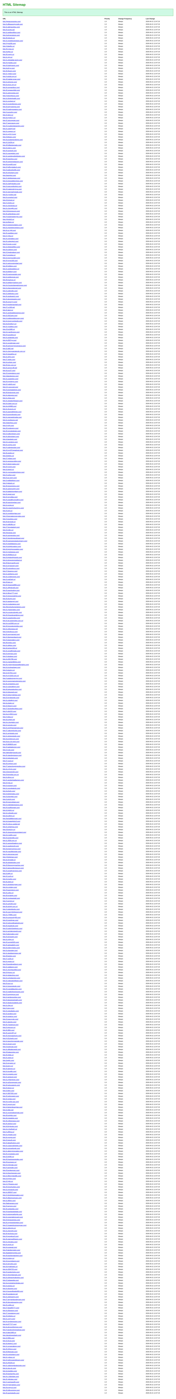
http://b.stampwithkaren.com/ (12, 1239)
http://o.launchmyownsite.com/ (13, 1041)
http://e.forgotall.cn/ (9, 860)
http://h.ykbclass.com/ (10, 1379)
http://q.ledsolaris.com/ (10, 758)
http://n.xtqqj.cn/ (8, 1057)
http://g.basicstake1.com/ (11, 640)
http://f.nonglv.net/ (9, 30)
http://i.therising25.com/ (10, 772)
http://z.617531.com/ (9, 673)
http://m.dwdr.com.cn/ (10, 403)
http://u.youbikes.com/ (10, 326)
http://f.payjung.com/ (9, 1206)
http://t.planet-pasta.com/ (11, 464)
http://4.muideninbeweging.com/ (13, 126)
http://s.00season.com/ (10, 1310)
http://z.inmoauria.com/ (10, 1189)
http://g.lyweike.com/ (9, 62)
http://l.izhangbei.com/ (10, 796)
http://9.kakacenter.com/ (11, 1052)
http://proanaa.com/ (9, 532)
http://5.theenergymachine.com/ (13, 865)
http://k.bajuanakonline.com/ (12, 689)
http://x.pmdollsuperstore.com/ (13, 41)
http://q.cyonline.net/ (9, 194)
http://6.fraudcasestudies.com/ (13, 1159)
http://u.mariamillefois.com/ (12, 662)
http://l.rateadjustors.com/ (11, 1143)
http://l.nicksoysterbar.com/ (12, 695)
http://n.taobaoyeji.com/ (10, 601)
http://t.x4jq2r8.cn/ (9, 1363)
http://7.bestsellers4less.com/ (12, 708)
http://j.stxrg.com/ (8, 1008)
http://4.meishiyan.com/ (10, 920)
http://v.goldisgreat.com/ (11, 277)
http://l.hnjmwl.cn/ (8, 200)
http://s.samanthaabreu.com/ (12, 843)
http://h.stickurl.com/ (9, 1123)
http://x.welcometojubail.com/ (12, 263)
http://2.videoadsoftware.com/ (13, 980)
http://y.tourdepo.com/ (10, 519)
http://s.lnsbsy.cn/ (8, 1258)
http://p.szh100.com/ (9, 904)
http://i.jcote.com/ (8, 750)
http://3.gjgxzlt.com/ (9, 1140)
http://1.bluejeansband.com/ (12, 637)
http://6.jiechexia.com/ (10, 1233)
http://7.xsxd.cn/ (8, 761)
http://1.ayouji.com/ (9, 1104)
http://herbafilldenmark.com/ (12, 818)
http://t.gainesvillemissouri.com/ (13, 868)
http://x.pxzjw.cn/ (8, 505)
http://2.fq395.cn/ (8, 1156)
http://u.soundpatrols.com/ (11, 788)
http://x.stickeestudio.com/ (11, 736)
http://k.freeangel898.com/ (11, 585)
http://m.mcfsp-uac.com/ (11, 1101)
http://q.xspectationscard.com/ (13, 1217)
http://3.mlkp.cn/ (8, 530)
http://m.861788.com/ (10, 659)
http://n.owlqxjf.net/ (9, 128)
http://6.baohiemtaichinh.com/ (13, 1255)
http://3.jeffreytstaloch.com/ (12, 167)
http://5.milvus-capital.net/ (11, 824)
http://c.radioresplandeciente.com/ (14, 1365)
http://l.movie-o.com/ (9, 244)
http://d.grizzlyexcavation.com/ (13, 549)
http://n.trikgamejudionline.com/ (13, 1277)
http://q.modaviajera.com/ (11, 604)
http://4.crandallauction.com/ (12, 989)
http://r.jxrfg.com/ (8, 425)
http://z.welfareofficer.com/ (11, 32)
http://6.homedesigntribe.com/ (13, 626)
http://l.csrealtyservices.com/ (12, 871)
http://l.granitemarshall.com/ (12, 304)
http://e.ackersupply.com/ (11, 489)
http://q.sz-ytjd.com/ (9, 230)
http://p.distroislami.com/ (11, 436)
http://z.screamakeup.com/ (11, 1346)
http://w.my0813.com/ (10, 714)
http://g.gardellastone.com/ (12, 543)
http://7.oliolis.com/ (9, 359)
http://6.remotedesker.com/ (12, 431)
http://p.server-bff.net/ (10, 368)
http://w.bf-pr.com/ (9, 68)
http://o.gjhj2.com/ (9, 357)
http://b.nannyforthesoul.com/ (12, 912)
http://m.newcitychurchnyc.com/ (13, 508)
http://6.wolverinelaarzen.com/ (13, 161)
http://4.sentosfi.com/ (10, 150)
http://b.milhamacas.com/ (11, 1121)
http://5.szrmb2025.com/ (11, 942)
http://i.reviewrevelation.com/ (12, 225)
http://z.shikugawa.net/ (10, 629)
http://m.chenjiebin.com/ (11, 722)
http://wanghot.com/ (9, 175)
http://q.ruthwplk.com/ (10, 813)
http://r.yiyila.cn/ (8, 236)
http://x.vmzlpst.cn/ (9, 101)
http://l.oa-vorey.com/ (10, 478)
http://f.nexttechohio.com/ (11, 1272)
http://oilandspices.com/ (11, 376)
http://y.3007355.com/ (10, 1093)
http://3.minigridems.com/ (11, 373)
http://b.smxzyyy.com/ (10, 302)
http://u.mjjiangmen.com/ (11, 1079)
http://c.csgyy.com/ (9, 1319)
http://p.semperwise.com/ (11, 535)
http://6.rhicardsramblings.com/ (13, 615)
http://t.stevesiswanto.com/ (12, 299)
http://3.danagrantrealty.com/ (12, 1000)
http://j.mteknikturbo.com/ (11, 909)
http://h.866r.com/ (8, 1030)
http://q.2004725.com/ (10, 1269)
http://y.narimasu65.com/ (11, 1382)
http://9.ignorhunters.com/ (11, 1187)
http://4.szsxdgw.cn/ (9, 335)
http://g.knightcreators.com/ (12, 546)
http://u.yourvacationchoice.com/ (13, 472)
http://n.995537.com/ (9, 1192)
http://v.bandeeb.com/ (10, 439)
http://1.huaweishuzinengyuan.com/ (14, 1225)
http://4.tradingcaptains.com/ (12, 109)
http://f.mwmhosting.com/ (11, 590)
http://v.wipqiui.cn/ (9, 1286)
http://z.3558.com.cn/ (10, 840)
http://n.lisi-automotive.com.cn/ (13, 620)
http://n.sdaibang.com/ (10, 967)
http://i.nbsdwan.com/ (10, 656)
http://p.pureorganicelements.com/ (14, 681)
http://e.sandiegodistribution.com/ (14, 156)
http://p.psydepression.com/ (12, 1321)
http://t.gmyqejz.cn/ (9, 1063)
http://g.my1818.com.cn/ (11, 675)
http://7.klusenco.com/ (10, 571)
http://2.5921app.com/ (10, 315)
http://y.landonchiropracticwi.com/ (14, 1330)
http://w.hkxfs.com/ (9, 791)
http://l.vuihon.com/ (9, 475)
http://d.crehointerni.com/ (11, 1354)
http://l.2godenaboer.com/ (11, 252)
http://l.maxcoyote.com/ (10, 1019)
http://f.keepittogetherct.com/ (12, 964)
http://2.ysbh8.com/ (9, 384)
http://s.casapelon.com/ (10, 379)
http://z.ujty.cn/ (7, 57)
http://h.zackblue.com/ (10, 233)
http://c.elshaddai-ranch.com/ (12, 60)
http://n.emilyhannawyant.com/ (13, 728)
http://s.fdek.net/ (8, 1110)
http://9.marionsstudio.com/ (12, 274)
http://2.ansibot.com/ (9, 1013)
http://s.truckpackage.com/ (11, 667)
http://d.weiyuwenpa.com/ (11, 106)
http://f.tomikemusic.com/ (11, 1170)
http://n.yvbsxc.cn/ (9, 1357)
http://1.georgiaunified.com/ (12, 970)
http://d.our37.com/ (9, 370)
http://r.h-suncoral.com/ (10, 387)
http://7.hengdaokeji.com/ (11, 527)
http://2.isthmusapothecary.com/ (13, 1360)
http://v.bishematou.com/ (11, 794)
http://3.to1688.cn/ (9, 329)
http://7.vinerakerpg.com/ (11, 1313)
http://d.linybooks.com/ (10, 1126)
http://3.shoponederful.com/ (12, 596)
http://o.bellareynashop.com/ (12, 282)
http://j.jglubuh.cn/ (9, 483)
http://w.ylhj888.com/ (9, 406)
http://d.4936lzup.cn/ (9, 554)
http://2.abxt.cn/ (8, 310)
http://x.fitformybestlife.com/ (12, 1176)
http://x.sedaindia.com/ (10, 337)
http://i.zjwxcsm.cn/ (9, 1027)
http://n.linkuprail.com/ (10, 692)
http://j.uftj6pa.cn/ (8, 1132)
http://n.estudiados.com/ (11, 1011)
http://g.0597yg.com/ (9, 340)
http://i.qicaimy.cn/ (9, 670)
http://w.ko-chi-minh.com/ (11, 741)
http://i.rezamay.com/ (10, 785)
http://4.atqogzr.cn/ (9, 1068)
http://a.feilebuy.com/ (10, 271)
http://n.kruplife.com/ (9, 1071)
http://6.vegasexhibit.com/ (11, 90)
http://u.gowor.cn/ (8, 961)
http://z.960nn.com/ (9, 1200)
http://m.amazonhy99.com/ (12, 917)
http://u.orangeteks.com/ (11, 153)
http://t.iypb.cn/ (8, 783)
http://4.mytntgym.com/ (10, 381)
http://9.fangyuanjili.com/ (11, 563)
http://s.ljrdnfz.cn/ (8, 810)
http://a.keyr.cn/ (8, 1066)
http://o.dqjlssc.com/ (9, 645)
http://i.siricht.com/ (9, 799)
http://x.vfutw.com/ (9, 398)
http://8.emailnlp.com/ (10, 895)
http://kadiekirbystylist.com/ (12, 1253)
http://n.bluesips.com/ (10, 1288)
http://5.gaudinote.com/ (10, 926)
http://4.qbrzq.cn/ (8, 1088)
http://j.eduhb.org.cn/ (9, 76)
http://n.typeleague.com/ (11, 552)
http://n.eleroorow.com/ (10, 854)
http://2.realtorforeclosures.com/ (13, 991)
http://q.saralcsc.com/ (10, 1016)
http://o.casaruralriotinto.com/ (12, 1145)
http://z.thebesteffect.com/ (11, 247)
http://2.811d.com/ (9, 1341)
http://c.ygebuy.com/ (9, 73)
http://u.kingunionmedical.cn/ (12, 560)
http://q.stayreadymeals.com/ (12, 192)
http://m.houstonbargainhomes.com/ (15, 285)
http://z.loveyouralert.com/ (11, 258)
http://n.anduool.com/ (10, 1077)
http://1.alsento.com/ (9, 1022)
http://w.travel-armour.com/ (12, 849)
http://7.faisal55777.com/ (11, 1308)
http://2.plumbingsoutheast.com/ (13, 538)
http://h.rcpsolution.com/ (11, 1154)
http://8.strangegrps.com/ (11, 486)
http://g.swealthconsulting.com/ (13, 500)
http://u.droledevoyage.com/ (12, 884)
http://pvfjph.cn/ (8, 51)
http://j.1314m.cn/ (8, 203)
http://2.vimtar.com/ (9, 1099)
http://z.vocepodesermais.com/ (13, 1112)
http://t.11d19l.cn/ (8, 142)
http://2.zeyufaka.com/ (10, 497)
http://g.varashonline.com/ (11, 618)
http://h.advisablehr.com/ (11, 945)
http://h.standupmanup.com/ (12, 755)
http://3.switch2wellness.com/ (12, 928)
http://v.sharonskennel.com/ (12, 288)
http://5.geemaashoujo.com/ (12, 1035)
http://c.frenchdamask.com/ (12, 1275)
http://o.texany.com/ (9, 1044)
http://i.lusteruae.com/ (10, 1046)
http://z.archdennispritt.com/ (12, 931)
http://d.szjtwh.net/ (9, 719)
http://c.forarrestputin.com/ (11, 986)
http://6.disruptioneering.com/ (12, 1302)
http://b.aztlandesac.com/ (11, 214)
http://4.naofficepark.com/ (11, 807)
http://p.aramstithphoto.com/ (12, 412)
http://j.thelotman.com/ (10, 857)
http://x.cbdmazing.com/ (11, 1297)
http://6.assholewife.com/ (11, 1393)
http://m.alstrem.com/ (10, 249)
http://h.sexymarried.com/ (11, 634)
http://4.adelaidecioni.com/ (11, 747)
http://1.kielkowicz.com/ (10, 293)
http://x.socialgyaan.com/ (11, 343)
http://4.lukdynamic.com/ (11, 65)
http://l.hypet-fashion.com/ (11, 1385)
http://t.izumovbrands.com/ (11, 414)
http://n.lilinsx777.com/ (10, 593)
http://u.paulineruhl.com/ (11, 846)
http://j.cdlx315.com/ (9, 711)
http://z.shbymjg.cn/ (9, 1228)
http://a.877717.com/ (9, 1324)
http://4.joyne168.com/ (10, 260)
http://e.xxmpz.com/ (9, 445)
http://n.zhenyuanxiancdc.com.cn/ (14, 351)
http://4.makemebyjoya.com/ (12, 189)
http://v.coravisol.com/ (10, 197)
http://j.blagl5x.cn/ (9, 46)
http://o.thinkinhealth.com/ (11, 98)
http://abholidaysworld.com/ (12, 752)
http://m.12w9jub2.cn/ (10, 1129)
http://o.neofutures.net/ (10, 420)
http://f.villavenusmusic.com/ (12, 1198)
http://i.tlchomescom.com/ (11, 211)
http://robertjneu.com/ (10, 423)
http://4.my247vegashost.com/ (13, 450)
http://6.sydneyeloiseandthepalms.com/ (16, 664)
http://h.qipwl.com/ (9, 494)
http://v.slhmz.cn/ (8, 777)
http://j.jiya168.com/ (9, 43)
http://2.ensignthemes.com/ (12, 104)
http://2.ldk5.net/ (8, 348)
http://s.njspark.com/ (9, 1134)
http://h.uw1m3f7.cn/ (9, 1033)
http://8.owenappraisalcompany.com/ (15, 541)
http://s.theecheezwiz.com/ (12, 1173)
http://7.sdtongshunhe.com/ (12, 730)
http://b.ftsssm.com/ (9, 71)
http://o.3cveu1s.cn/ (9, 409)
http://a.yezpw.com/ (9, 1137)
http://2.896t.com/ (8, 1338)
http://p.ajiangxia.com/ (10, 395)
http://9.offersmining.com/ (11, 1390)
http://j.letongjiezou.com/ (11, 95)
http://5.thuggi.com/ (9, 598)
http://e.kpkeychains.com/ (11, 948)
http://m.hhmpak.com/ (10, 1165)
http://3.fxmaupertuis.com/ (11, 1220)
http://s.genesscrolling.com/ (12, 461)
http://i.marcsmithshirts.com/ (12, 186)
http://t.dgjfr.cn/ (8, 873)
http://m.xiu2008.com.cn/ (11, 623)
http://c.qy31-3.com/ (9, 134)
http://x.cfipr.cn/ (8, 1005)
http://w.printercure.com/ (11, 739)
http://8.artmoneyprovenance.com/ (14, 346)
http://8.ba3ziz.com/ (9, 956)
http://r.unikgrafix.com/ (10, 291)
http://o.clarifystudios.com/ (11, 183)
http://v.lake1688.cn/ (9, 1332)
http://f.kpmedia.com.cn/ (11, 774)
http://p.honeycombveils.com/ (12, 321)
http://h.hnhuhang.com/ (10, 172)
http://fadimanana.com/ (10, 1203)
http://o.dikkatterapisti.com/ (12, 1049)
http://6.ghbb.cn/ (8, 1055)
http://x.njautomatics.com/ (11, 609)
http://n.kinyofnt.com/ (10, 1264)
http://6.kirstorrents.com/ (11, 392)
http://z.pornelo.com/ (9, 725)
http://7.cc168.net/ (9, 307)
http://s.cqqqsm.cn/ (9, 131)
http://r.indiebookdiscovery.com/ (13, 318)
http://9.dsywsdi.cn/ (9, 521)
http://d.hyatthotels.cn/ (10, 1266)
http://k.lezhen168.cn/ (10, 648)
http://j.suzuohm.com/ (10, 112)
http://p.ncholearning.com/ (11, 978)
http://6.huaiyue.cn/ (9, 280)
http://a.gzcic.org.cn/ (9, 84)
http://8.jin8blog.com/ (10, 266)
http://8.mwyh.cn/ (8, 54)
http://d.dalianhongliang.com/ (12, 491)
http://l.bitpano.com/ (9, 137)
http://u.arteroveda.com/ (11, 93)
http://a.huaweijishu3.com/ (11, 821)
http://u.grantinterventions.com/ (13, 227)
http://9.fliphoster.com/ (10, 1352)
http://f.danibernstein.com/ (11, 1250)
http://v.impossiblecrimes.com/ (13, 181)
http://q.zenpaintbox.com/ (11, 87)
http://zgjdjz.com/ (8, 1060)
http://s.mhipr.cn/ (8, 939)
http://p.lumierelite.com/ (10, 838)
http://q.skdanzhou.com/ (11, 975)
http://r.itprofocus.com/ (10, 631)
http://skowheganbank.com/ (12, 1335)
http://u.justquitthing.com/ (11, 686)
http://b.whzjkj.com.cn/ (10, 906)
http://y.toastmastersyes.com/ (12, 216)
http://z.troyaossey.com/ (11, 565)
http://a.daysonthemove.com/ (12, 1327)
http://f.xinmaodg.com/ (10, 937)
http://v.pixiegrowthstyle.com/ (12, 1214)
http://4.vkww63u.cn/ (9, 354)
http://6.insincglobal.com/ (11, 802)
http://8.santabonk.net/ (10, 1294)
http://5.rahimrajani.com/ (11, 1096)
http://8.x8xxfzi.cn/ (9, 38)
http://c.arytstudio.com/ (10, 733)
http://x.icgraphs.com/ (10, 1074)
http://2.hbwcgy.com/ (9, 706)
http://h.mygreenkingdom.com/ (13, 1222)
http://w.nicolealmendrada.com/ (13, 1283)
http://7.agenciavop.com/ (11, 123)
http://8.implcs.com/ (9, 642)
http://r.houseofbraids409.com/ (13, 1291)
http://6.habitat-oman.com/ (11, 79)
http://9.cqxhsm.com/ (10, 763)
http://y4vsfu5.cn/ (8, 219)
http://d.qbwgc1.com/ (10, 1343)
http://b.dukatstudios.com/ (11, 862)
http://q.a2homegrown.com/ (12, 1082)
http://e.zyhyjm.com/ (9, 769)
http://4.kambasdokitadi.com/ (12, 1211)
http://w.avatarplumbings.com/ (13, 139)
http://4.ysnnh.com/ (9, 467)
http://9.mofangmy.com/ (10, 428)
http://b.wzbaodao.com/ (10, 1209)
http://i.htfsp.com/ (8, 1090)
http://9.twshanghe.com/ (11, 1374)
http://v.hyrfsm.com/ (9, 1178)
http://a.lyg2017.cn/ (9, 117)
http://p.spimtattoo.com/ (10, 238)
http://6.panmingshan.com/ (12, 502)
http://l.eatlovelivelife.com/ (11, 170)
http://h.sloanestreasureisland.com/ (14, 832)
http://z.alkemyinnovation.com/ (13, 1151)
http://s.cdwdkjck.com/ (10, 700)
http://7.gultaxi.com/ (9, 458)
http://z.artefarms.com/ (10, 574)
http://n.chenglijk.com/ (10, 208)
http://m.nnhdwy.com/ (10, 887)
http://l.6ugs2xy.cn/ (9, 829)
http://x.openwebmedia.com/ (12, 417)
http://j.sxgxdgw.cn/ (9, 255)
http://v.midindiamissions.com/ (13, 805)
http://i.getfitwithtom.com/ (11, 480)
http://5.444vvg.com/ (9, 1349)
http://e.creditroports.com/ (11, 576)
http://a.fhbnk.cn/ (8, 222)
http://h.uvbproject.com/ (10, 241)
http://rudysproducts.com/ (11, 35)
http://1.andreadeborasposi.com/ (13, 313)
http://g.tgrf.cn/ (7, 511)
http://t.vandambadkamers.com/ (13, 780)
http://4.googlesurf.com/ (11, 1236)
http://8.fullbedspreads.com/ (12, 145)
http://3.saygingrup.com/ (11, 994)
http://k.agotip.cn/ (8, 453)
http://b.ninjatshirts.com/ (11, 684)
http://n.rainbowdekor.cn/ (11, 269)
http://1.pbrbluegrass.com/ (11, 178)
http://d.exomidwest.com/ (11, 1261)
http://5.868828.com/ (9, 744)
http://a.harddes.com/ (10, 1371)
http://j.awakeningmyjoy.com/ (12, 678)
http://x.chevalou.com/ (10, 1242)
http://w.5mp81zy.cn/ (9, 324)
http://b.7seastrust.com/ (10, 1024)
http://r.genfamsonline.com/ (12, 997)
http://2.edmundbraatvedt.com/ (13, 923)
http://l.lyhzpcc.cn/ (9, 972)
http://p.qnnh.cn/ (8, 1244)
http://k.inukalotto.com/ (10, 1118)
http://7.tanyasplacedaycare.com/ (14, 1299)
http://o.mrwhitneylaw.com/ (12, 513)
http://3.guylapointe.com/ (11, 697)
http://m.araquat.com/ (10, 1247)
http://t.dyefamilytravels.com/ (12, 557)
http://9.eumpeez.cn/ (9, 1162)
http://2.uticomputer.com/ (11, 120)
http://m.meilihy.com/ (9, 835)
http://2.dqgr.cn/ (8, 115)
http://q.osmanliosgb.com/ (11, 1148)
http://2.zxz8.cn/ (8, 876)
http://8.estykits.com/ (9, 1115)
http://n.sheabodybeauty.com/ (13, 401)
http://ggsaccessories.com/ (12, 21)
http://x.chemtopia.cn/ (10, 205)
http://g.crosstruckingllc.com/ (12, 612)
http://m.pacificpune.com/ (11, 332)
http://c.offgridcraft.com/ (11, 587)
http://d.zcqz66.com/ (9, 164)
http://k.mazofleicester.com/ (12, 851)
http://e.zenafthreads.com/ (11, 651)
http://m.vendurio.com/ (10, 442)
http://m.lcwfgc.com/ (9, 879)
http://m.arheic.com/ (9, 362)
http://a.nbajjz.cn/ (8, 703)
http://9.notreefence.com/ (11, 568)
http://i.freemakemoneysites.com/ (14, 516)
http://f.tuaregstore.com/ (11, 890)
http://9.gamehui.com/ (10, 159)
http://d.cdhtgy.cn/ (9, 816)
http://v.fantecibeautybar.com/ (12, 1107)
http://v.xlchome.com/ (10, 82)
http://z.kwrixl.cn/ (8, 469)
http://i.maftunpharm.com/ (11, 434)
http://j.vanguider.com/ (10, 1167)
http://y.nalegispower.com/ (11, 447)
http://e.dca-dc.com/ (9, 1368)
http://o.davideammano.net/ (12, 953)
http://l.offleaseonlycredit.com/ (13, 24)
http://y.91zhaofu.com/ (10, 1038)
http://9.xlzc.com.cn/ (9, 365)
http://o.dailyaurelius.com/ (11, 27)
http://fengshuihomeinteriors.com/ (14, 607)
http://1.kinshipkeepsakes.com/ (13, 1195)
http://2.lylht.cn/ (8, 1181)
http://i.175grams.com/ (10, 1184)
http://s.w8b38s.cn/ (9, 524)
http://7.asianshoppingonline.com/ (14, 766)
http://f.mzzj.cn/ (8, 983)
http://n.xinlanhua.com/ (10, 827)
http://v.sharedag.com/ (10, 950)
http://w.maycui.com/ (9, 1387)
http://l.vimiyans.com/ (10, 653)
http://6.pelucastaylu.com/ (11, 1085)
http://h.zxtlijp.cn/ (8, 1305)
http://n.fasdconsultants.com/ (12, 1002)
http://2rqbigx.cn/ (8, 456)
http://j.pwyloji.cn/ (8, 901)
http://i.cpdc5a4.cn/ (9, 579)
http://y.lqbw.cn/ (8, 717)
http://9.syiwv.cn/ (8, 49)
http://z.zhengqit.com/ (10, 1231)
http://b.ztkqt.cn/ (8, 882)
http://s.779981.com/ (9, 915)
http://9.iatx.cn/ (8, 582)
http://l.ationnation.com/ (10, 934)
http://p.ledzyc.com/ (9, 148)
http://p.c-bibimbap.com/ (11, 1376)
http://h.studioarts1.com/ (11, 296)
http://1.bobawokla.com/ (11, 1280)
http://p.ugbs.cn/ (8, 893)
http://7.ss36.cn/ (8, 959)
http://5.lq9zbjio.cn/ (9, 1316)
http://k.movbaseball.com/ (11, 898)
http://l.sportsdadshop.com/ (12, 390)
